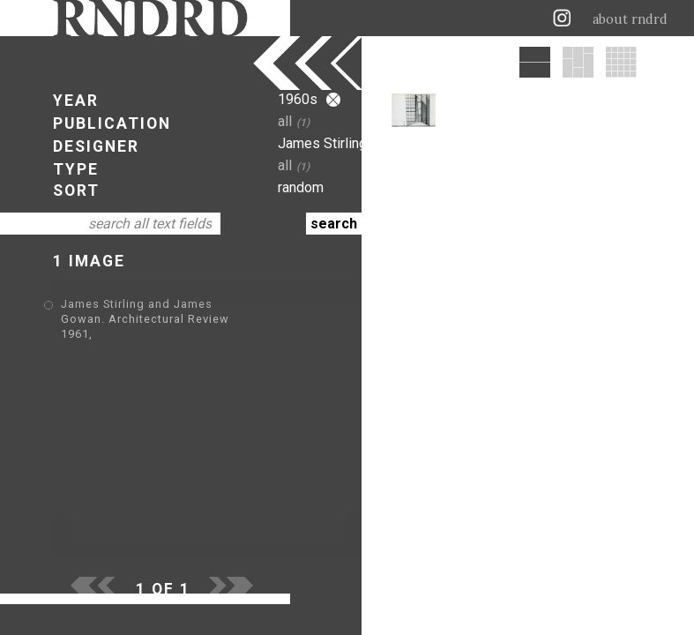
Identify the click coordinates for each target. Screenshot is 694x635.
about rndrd (630, 19)
